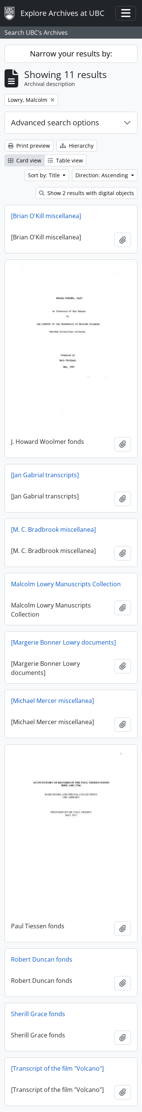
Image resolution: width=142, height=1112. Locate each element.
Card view (24, 160)
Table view (65, 160)
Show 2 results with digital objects (86, 193)
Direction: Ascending (102, 175)
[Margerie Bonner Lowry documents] (63, 642)
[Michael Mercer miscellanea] (52, 701)
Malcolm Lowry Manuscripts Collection (66, 584)
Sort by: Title (44, 175)
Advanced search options (55, 122)
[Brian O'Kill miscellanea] (46, 216)
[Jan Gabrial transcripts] (45, 475)
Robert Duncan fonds (41, 959)
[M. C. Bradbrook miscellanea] (53, 529)
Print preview (29, 145)
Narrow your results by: (71, 53)
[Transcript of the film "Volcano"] (57, 1068)
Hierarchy (77, 145)
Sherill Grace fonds (38, 1014)
